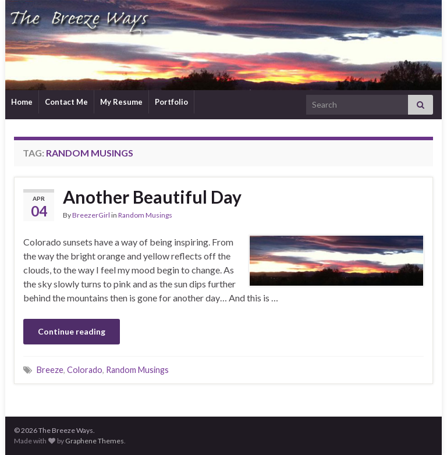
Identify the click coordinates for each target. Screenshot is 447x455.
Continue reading (71, 331)
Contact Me (66, 101)
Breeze (50, 370)
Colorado (84, 370)
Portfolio (171, 101)
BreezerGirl (91, 215)
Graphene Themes (94, 440)
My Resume (121, 101)
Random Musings (145, 215)
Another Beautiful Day (152, 196)
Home (22, 101)
